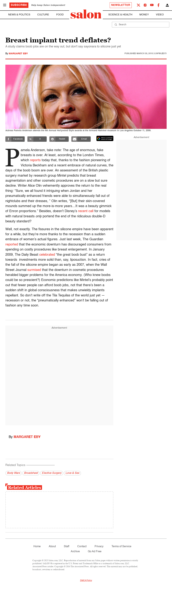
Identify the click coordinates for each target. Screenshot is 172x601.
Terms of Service (121, 546)
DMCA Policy (86, 581)
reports (36, 160)
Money (144, 14)
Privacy (99, 546)
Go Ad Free (94, 551)
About (52, 546)
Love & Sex (72, 473)
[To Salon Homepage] (86, 14)
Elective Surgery (51, 473)
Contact (82, 546)
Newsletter (120, 5)
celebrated (47, 255)
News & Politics (19, 14)
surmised (34, 270)
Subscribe (19, 5)
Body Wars (13, 473)
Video (160, 14)
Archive (75, 551)
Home (37, 546)
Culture (43, 14)
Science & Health (120, 14)
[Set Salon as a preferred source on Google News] (105, 138)
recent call (85, 211)
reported (11, 244)
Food (60, 14)
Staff (66, 546)
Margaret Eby (18, 53)
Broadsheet (31, 473)
